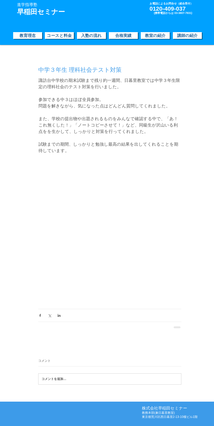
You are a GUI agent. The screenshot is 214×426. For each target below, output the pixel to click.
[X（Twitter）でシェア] (49, 315)
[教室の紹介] (155, 35)
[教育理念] (27, 35)
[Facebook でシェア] (40, 315)
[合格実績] (123, 35)
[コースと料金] (59, 35)
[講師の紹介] (187, 35)
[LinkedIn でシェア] (59, 315)
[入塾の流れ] (91, 35)
